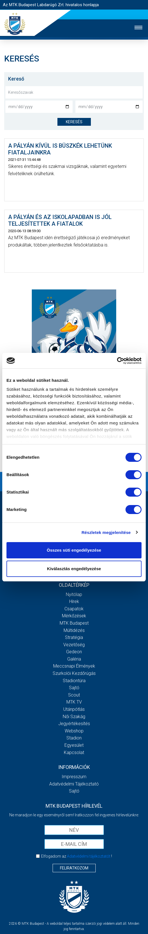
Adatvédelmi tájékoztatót (88, 856)
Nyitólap (74, 594)
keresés (74, 122)
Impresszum (74, 776)
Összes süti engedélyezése (74, 550)
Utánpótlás (74, 709)
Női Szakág (74, 716)
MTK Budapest (74, 623)
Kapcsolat (74, 752)
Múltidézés (74, 630)
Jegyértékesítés (74, 723)
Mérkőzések (74, 615)
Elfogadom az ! (76, 856)
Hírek (74, 601)
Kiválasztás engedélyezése (74, 568)
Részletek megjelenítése (106, 532)
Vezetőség (74, 644)
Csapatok (74, 608)
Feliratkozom (74, 868)
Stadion (74, 738)
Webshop (74, 731)
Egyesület (74, 745)
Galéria (74, 659)
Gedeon (74, 651)
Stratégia (74, 637)
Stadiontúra (74, 680)
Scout (74, 695)
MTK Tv (74, 702)
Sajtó (74, 687)
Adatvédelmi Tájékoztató (74, 784)
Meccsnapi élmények (74, 666)
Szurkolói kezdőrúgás (74, 673)
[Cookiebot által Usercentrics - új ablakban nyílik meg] (117, 360)
